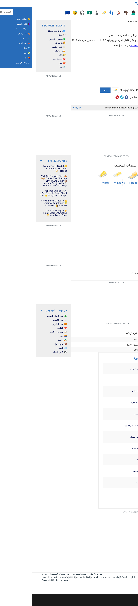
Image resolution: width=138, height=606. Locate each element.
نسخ (73, 90)
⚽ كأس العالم (27, 352)
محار (30, 35)
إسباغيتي (104, 471)
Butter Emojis (106, 45)
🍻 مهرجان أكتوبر (26, 332)
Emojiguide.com (118, 21)
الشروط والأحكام (64, 574)
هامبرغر (28, 43)
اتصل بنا (13, 574)
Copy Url (45, 107)
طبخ (106, 459)
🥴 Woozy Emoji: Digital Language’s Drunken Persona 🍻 (23, 168)
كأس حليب (27, 47)
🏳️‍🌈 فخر (31, 336)
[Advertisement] (69, 600)
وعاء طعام (104, 391)
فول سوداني (103, 368)
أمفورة (105, 414)
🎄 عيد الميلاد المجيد (25, 316)
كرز (106, 379)
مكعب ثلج (104, 448)
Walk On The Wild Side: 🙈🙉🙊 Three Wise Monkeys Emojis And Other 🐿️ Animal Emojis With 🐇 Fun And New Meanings (21, 181)
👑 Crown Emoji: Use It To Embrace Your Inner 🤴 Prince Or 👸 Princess (22, 203)
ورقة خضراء (103, 436)
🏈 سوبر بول (28, 344)
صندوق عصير (26, 39)
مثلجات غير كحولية (100, 425)
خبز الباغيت (103, 402)
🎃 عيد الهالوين (27, 324)
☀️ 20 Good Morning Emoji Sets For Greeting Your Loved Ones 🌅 (23, 213)
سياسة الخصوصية (48, 574)
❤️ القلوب (30, 328)
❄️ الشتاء (30, 348)
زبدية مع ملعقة (25, 31)
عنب (106, 482)
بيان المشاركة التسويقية (28, 574)
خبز (106, 493)
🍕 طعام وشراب (101, 21)
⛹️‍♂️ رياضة (30, 340)
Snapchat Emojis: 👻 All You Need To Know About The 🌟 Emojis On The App (21, 193)
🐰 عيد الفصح (28, 320)
